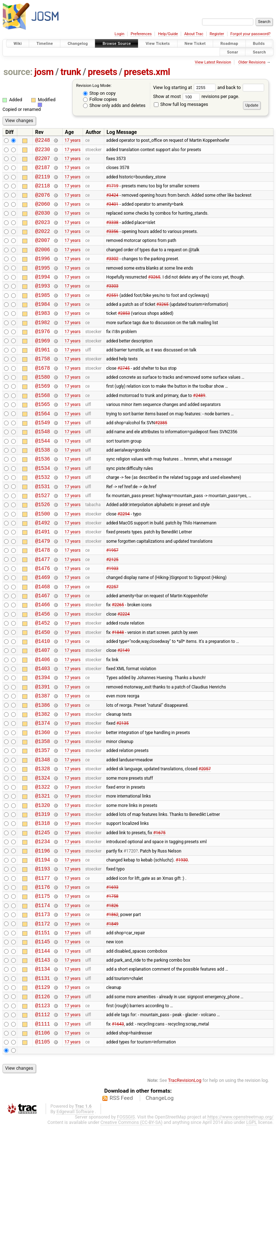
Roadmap (229, 43)
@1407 (42, 711)
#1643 (118, 1128)
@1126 (42, 1098)
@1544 (42, 477)
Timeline (44, 43)
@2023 (42, 232)
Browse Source (116, 43)
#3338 (112, 232)
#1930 (182, 945)
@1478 (42, 599)
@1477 (42, 609)
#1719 (112, 192)
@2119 (42, 181)
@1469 (42, 629)
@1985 (42, 314)
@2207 (42, 161)
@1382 (42, 782)
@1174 (42, 996)
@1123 (42, 1108)
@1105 (42, 1149)
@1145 (42, 1037)
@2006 (42, 263)
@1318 (42, 904)
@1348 (42, 833)
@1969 (42, 365)
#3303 (112, 304)
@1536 (42, 497)
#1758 (112, 986)
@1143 (42, 1057)
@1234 (42, 925)
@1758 (42, 385)
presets (102, 72)
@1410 (42, 701)
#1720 (130, 935)
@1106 (42, 1139)
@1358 (42, 813)
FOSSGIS (126, 1224)
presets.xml (147, 72)
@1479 (42, 589)
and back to (240, 87)
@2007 (42, 252)
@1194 (42, 945)
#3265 (154, 293)
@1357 (42, 823)
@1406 (42, 721)
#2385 (161, 456)
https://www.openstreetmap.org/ (240, 1224)
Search (259, 52)
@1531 (42, 528)
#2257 (112, 640)
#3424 (112, 202)
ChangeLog (160, 1205)
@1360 (42, 803)
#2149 (124, 711)
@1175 (42, 986)
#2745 (124, 395)
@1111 (42, 1129)
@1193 (42, 955)
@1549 (42, 456)
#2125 (112, 609)
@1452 (42, 680)
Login (119, 34)
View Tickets (158, 43)
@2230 (42, 151)
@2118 (42, 191)
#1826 (112, 996)
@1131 (42, 1078)
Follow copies (100, 99)
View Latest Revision (213, 62)
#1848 (118, 690)
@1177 (42, 966)
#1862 (112, 1006)
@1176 (42, 976)
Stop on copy (99, 93)
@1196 (42, 935)
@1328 (42, 843)
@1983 (42, 334)
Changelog (78, 43)
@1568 (42, 426)
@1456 (42, 670)
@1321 (42, 874)
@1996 (42, 273)
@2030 (42, 222)
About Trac (193, 34)
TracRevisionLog (185, 1188)
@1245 (42, 915)
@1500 (42, 558)
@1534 (42, 507)
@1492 (42, 568)
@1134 (42, 1067)
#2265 (118, 660)
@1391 (42, 752)
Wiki (18, 43)
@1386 (42, 772)
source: (18, 72)
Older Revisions (252, 62)
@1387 (42, 762)
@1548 (42, 466)
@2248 (42, 140)
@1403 (42, 731)
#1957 (112, 599)
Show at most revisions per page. (196, 96)
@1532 (42, 517)
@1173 (42, 1006)
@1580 (42, 405)
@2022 (42, 242)
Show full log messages (181, 104)
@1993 (42, 303)
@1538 (42, 487)
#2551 (112, 314)
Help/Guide (168, 34)
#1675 (159, 914)
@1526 (42, 548)
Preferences (141, 34)
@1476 (42, 619)
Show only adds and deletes (114, 105)
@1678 (42, 395)
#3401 (112, 212)
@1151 (42, 1027)
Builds (259, 43)
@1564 (42, 446)
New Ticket (195, 43)
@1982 (42, 344)
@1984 (42, 324)
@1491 (42, 578)
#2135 (122, 792)
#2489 (199, 426)
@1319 (42, 894)
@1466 (42, 660)
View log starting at (185, 87)
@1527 (42, 538)
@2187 (42, 171)
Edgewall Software (75, 1219)
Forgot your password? (250, 34)
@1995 (42, 283)
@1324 (42, 854)
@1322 (42, 864)
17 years (72, 141)
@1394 (42, 741)
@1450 (42, 691)
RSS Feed (121, 1205)
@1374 (42, 792)
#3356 (112, 243)
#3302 (112, 273)
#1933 (112, 619)
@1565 (42, 436)
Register (217, 34)
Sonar (232, 52)
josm (44, 72)
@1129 (42, 1088)
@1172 (42, 1017)
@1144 (42, 1047)
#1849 (112, 1016)
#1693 (112, 976)
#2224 (124, 670)
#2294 (124, 558)
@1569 (42, 415)
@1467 (42, 650)
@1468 (42, 640)
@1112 (42, 1118)
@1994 (42, 293)
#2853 (124, 334)
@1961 (42, 375)
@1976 (42, 354)
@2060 (42, 212)
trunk (70, 72)
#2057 (204, 843)
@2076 (42, 202)
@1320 (42, 884)
